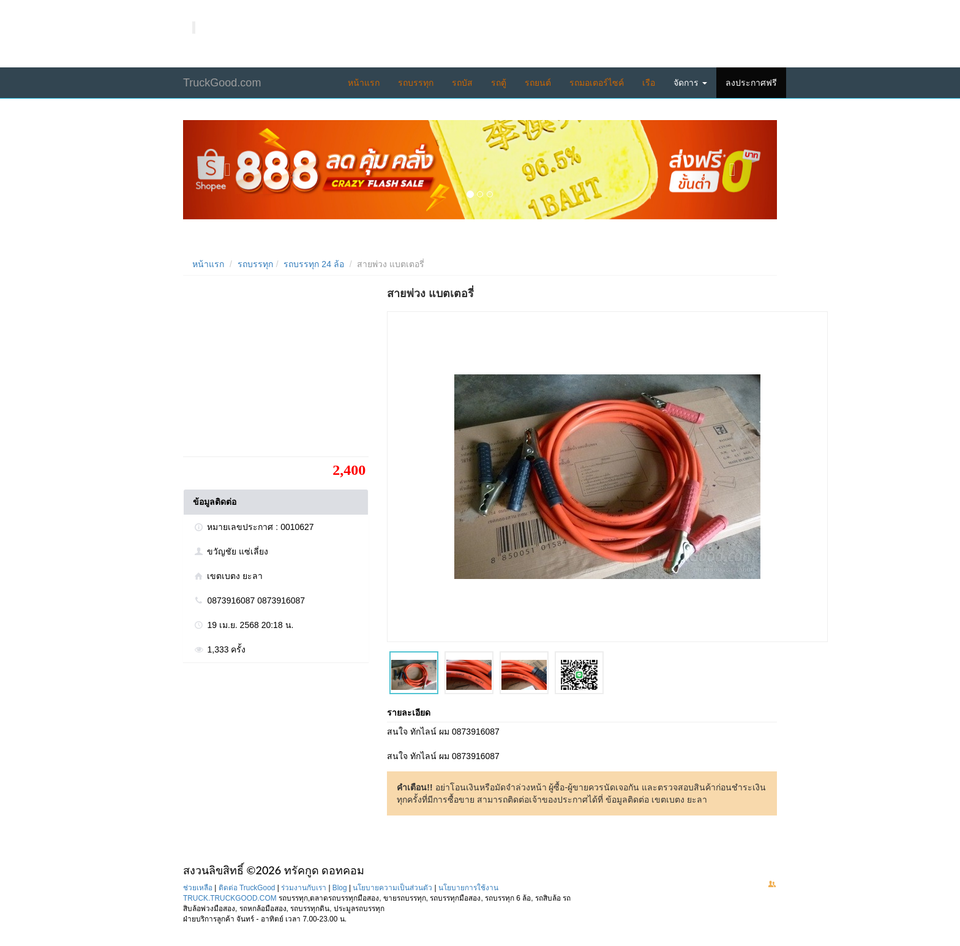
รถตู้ (498, 83)
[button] (227, 169)
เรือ (648, 83)
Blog (339, 888)
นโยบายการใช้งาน (468, 888)
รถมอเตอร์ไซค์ (596, 83)
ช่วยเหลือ (197, 888)
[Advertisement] (275, 370)
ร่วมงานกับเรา (303, 888)
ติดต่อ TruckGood (247, 888)
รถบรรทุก (415, 83)
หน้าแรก (364, 83)
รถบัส (462, 83)
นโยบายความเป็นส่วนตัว (392, 888)
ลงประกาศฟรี (751, 83)
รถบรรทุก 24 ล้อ (313, 264)
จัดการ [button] (690, 83)
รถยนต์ (538, 83)
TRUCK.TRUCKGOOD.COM (230, 898)
